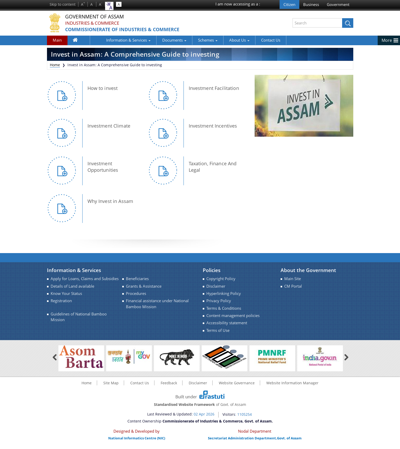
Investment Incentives (213, 126)
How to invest (102, 88)
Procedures (136, 293)
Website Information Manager (292, 382)
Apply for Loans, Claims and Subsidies (85, 278)
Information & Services (112, 40)
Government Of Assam (99, 17)
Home (78, 41)
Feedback (169, 382)
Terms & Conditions (223, 308)
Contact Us (254, 40)
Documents (158, 40)
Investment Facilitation (214, 88)
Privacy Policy (218, 300)
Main (57, 40)
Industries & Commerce (94, 23)
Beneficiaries (137, 278)
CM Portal (293, 286)
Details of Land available (72, 286)
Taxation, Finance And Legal (213, 166)
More (387, 40)
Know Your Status (66, 293)
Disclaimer (215, 286)
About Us (223, 40)
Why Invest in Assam (110, 201)
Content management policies (233, 315)
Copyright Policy (220, 278)
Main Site (292, 278)
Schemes (191, 40)
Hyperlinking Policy (223, 293)
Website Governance (237, 382)
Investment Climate (109, 126)
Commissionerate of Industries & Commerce (129, 29)
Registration (61, 300)
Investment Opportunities (102, 166)
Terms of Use (217, 330)
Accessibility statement (226, 323)
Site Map (111, 382)
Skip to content (63, 4)
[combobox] (109, 6)
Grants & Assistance (143, 286)
